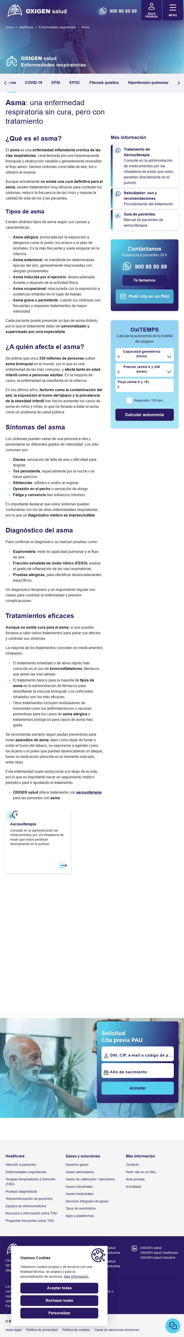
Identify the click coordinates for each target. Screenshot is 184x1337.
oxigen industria (108, 1253)
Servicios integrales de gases (87, 1201)
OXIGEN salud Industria (157, 1257)
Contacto (132, 1164)
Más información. (76, 1276)
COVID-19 (33, 83)
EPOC (75, 83)
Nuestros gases (77, 1164)
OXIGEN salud (151, 1248)
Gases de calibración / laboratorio (90, 1179)
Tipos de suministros (81, 1208)
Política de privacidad (41, 1330)
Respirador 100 (148, 400)
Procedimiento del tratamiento (145, 198)
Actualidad (133, 1186)
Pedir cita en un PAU (141, 1172)
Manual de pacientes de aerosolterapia (145, 219)
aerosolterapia (89, 792)
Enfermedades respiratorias (26, 1172)
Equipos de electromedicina (26, 1206)
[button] (177, 83)
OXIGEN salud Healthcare (159, 1253)
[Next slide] (173, 965)
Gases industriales (79, 1186)
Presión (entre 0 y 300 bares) (142, 369)
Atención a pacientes (21, 1164)
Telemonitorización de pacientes (29, 1199)
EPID (55, 83)
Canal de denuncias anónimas (117, 1330)
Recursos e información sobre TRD (31, 1213)
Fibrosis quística (104, 83)
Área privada (135, 1179)
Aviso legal (13, 1330)
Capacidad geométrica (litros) (141, 354)
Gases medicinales (79, 1194)
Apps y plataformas (80, 1216)
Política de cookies (76, 1330)
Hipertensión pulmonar (148, 83)
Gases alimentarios (80, 1172)
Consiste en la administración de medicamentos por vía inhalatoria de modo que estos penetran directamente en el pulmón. (145, 166)
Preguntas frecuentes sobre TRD (30, 1221)
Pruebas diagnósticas (21, 1191)
